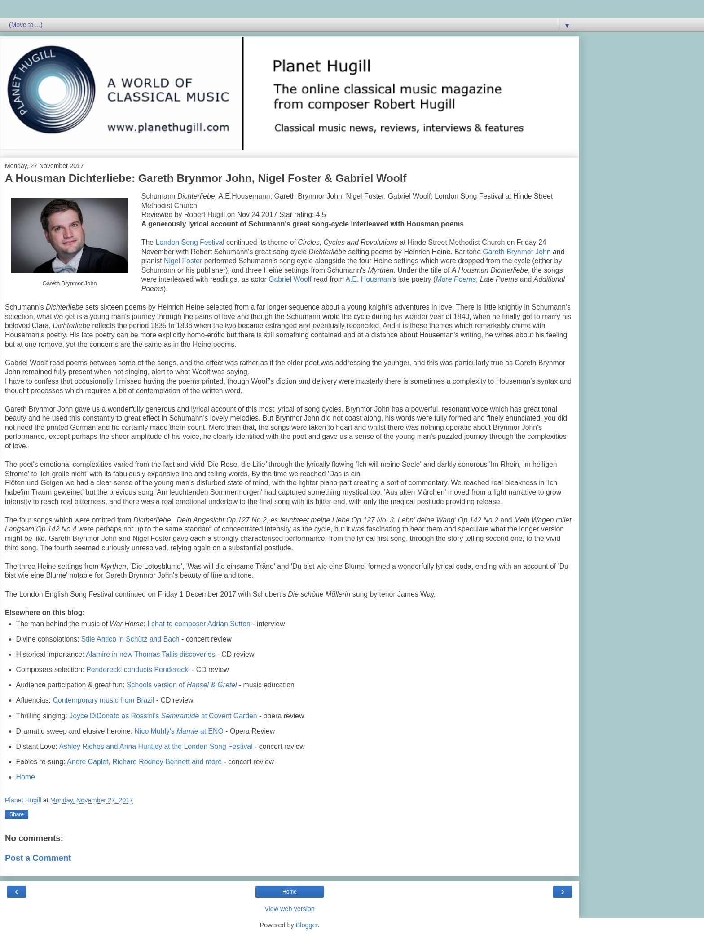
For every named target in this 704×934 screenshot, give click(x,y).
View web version (289, 908)
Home (25, 777)
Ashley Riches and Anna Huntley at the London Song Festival (156, 746)
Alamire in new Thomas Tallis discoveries (150, 654)
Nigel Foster (183, 261)
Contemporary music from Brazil (103, 700)
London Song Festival (190, 242)
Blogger (307, 925)
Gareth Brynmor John (516, 252)
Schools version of (182, 685)
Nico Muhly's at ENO (179, 731)
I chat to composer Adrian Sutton (199, 624)
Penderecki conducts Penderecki (138, 669)
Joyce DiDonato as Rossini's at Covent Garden (163, 716)
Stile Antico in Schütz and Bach (130, 639)
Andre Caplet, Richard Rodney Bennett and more (144, 762)
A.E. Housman (368, 279)
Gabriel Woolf (290, 279)
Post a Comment (38, 858)
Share (16, 814)
